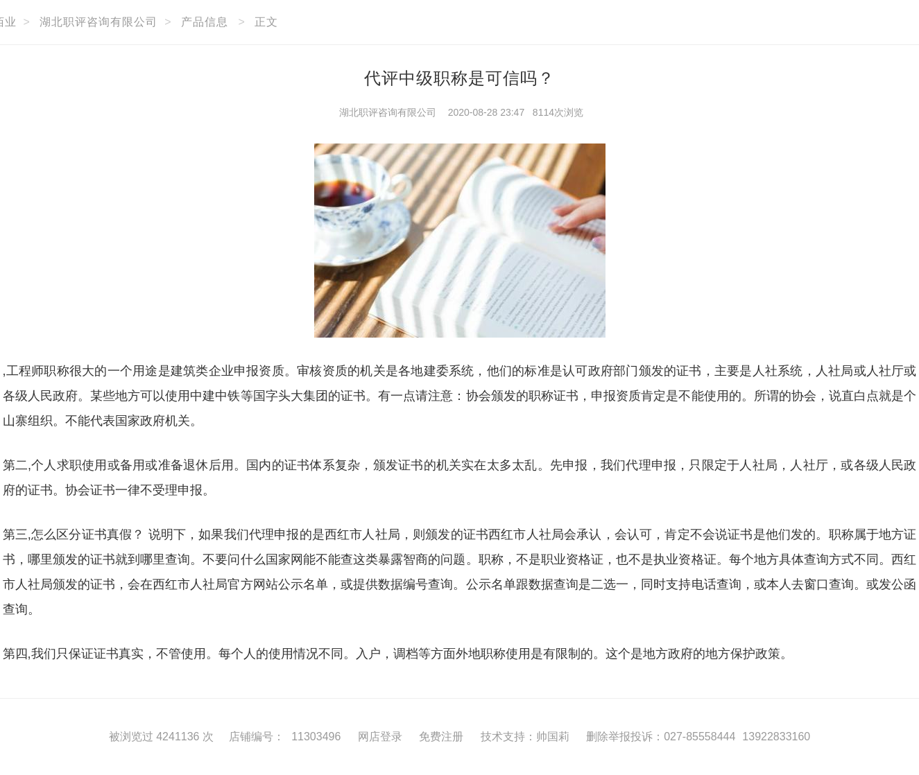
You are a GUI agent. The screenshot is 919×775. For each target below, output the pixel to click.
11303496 (316, 736)
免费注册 (441, 736)
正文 (266, 22)
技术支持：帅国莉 (525, 736)
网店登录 (380, 736)
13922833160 (776, 736)
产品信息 (204, 22)
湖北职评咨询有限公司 (98, 22)
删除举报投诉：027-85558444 (660, 736)
